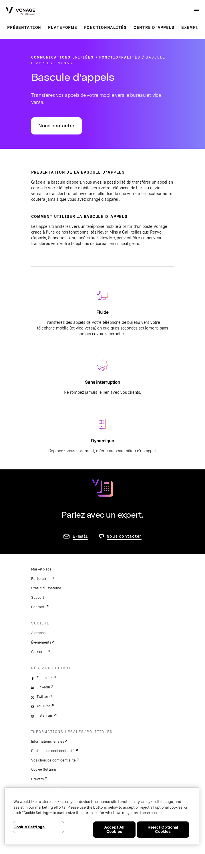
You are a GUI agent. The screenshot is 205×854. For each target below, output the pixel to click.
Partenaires (40, 579)
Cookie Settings (44, 769)
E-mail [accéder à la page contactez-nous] (80, 536)
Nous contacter (56, 125)
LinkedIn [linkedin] (43, 687)
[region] (102, 816)
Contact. (38, 607)
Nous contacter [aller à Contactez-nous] (124, 536)
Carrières (38, 652)
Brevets (37, 779)
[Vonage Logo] (20, 11)
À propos (38, 633)
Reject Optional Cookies (163, 829)
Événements (41, 642)
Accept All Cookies (114, 829)
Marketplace (41, 569)
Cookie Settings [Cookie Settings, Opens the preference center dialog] (29, 827)
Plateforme (62, 27)
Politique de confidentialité (53, 751)
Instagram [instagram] (45, 716)
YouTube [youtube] (43, 706)
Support (37, 598)
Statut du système (46, 588)
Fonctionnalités (105, 27)
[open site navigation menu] (196, 10)
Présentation (24, 27)
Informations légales (47, 742)
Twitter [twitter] (42, 697)
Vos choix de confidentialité (53, 760)
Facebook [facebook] (44, 678)
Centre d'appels (154, 27)
